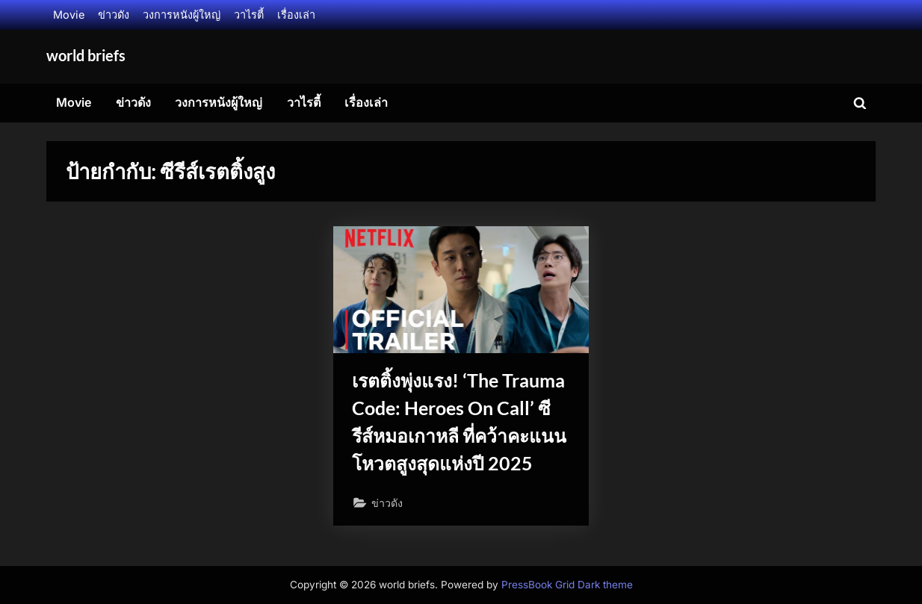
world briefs (86, 55)
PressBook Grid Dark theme (567, 585)
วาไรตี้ (249, 14)
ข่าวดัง (113, 14)
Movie (68, 14)
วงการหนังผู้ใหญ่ (181, 14)
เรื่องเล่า (296, 14)
